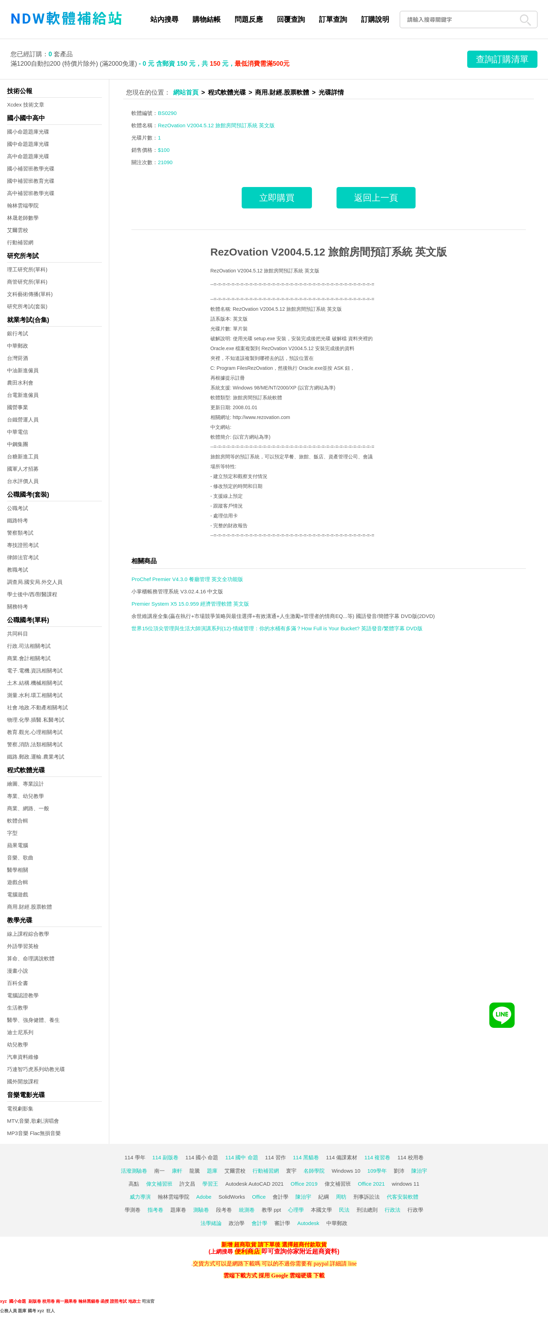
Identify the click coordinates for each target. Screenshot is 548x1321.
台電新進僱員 (23, 395)
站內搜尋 (164, 19)
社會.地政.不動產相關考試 (37, 707)
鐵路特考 (17, 520)
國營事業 (17, 407)
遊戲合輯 (17, 882)
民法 (344, 1210)
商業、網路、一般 (28, 808)
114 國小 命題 (201, 1157)
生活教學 (17, 1008)
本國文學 (321, 1210)
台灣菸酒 (17, 358)
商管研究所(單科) (27, 282)
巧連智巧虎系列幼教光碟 (36, 1069)
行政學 (415, 1210)
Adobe (203, 1197)
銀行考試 (17, 333)
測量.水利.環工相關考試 (35, 695)
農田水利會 (20, 383)
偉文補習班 (159, 1184)
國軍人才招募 (23, 469)
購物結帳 (207, 19)
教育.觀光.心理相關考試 (35, 732)
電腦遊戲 (17, 894)
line (352, 1264)
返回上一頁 (376, 197)
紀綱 (323, 1197)
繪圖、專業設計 (25, 784)
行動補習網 (20, 242)
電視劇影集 (20, 1108)
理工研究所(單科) (27, 269)
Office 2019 (304, 1184)
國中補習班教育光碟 (30, 181)
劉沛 (399, 1171)
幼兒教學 (17, 1045)
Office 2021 (371, 1184)
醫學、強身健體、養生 (33, 1020)
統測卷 (247, 1210)
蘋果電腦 (17, 845)
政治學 (236, 1223)
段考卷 (224, 1210)
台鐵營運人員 (23, 420)
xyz (3, 1301)
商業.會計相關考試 (29, 658)
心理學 (296, 1210)
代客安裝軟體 (402, 1197)
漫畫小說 (17, 971)
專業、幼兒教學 (25, 796)
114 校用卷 (410, 1157)
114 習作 (275, 1157)
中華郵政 (17, 346)
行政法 (392, 1210)
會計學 (280, 1197)
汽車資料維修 (23, 1057)
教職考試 (17, 570)
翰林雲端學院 (23, 205)
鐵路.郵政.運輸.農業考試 (35, 757)
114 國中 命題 (241, 1157)
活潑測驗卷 (134, 1171)
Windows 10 (346, 1171)
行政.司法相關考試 (29, 646)
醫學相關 (17, 870)
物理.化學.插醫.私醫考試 (35, 720)
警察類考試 (20, 533)
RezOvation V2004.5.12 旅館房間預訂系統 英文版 (328, 252)
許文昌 (187, 1184)
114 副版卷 (165, 1157)
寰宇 (291, 1171)
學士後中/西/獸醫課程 (32, 594)
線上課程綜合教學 (28, 934)
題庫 (212, 1171)
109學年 (377, 1171)
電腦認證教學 (23, 995)
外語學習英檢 (23, 946)
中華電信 (17, 432)
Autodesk (308, 1223)
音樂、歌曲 (20, 858)
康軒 (177, 1171)
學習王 (210, 1184)
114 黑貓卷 (306, 1157)
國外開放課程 (23, 1081)
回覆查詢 (291, 19)
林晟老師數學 (23, 218)
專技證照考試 (23, 545)
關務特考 (17, 607)
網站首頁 (185, 92)
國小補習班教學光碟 (30, 169)
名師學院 (314, 1171)
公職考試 (17, 508)
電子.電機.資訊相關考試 (35, 671)
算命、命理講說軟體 (30, 958)
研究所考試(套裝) (27, 306)
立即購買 (276, 197)
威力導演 (140, 1197)
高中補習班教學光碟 (30, 193)
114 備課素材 (341, 1157)
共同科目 (17, 634)
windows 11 (405, 1184)
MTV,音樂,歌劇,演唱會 (33, 1121)
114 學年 (134, 1157)
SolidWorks (231, 1197)
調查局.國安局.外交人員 (35, 582)
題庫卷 (178, 1210)
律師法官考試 (23, 557)
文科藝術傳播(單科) (30, 294)
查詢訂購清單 (502, 59)
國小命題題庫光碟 (28, 132)
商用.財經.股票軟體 (29, 907)
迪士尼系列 (20, 1032)
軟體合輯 (17, 821)
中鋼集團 (17, 444)
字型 (12, 833)
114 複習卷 (377, 1157)
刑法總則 (367, 1210)
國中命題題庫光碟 (28, 144)
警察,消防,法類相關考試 (35, 744)
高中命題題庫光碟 (28, 156)
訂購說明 (375, 19)
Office (259, 1197)
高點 (134, 1184)
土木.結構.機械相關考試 (35, 683)
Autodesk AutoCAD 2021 (254, 1184)
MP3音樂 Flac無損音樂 (34, 1133)
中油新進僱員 (23, 370)
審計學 (282, 1223)
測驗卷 (201, 1210)
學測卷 (133, 1210)
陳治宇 (419, 1171)
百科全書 (17, 983)
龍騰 (194, 1171)
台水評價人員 (23, 481)
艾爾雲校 (17, 230)
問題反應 (249, 19)
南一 (159, 1171)
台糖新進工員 (23, 456)
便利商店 (247, 1251)
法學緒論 (211, 1223)
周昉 (341, 1197)
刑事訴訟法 (366, 1197)
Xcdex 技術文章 (25, 105)
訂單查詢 (333, 19)
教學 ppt (271, 1210)
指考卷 (155, 1210)
